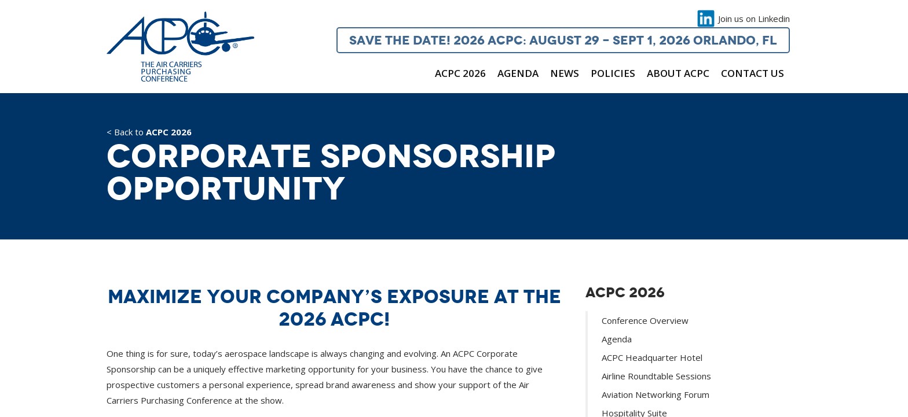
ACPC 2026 (460, 73)
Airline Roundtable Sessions (656, 376)
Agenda (518, 73)
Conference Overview (645, 320)
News (564, 73)
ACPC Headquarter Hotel (652, 357)
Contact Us (752, 73)
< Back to (149, 133)
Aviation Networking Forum (655, 394)
